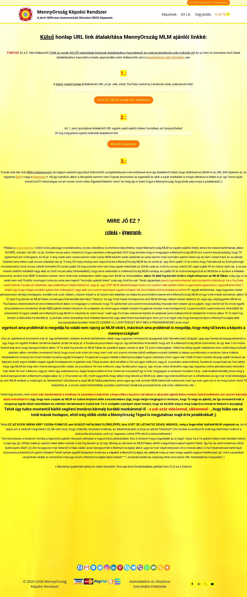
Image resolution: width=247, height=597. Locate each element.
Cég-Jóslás (203, 14)
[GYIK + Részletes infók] (206, 584)
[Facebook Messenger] (93, 568)
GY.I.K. (186, 14)
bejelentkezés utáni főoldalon (166, 57)
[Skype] (127, 568)
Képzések (169, 14)
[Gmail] (87, 568)
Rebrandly (39, 177)
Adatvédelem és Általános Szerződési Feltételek (149, 584)
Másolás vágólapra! (123, 144)
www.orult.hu (24, 247)
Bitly (18, 177)
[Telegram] (134, 568)
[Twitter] (100, 568)
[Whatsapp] (147, 568)
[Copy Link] (160, 568)
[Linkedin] (113, 568)
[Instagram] (107, 568)
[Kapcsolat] (212, 584)
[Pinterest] (120, 568)
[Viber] (140, 568)
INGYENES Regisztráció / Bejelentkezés (208, 2)
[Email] (154, 568)
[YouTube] (199, 584)
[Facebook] (80, 568)
